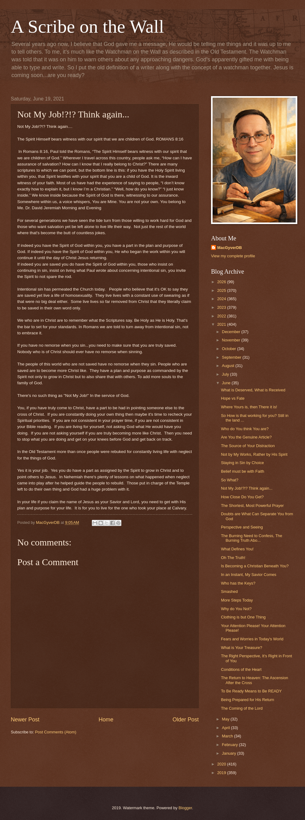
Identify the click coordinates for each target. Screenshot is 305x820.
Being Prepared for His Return (247, 699)
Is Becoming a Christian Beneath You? (255, 566)
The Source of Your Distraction (248, 445)
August (228, 365)
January (229, 753)
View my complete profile (233, 256)
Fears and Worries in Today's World (252, 639)
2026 (222, 281)
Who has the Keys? (238, 583)
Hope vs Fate (233, 398)
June (227, 383)
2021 (222, 324)
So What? (229, 480)
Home (106, 719)
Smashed (229, 591)
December (231, 331)
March (228, 736)
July (226, 374)
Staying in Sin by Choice (242, 462)
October (229, 348)
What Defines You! (237, 549)
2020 (222, 764)
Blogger (185, 808)
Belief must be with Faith (242, 471)
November (231, 340)
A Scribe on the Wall (87, 26)
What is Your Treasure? (241, 647)
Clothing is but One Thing (243, 617)
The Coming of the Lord (241, 708)
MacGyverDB (229, 247)
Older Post (186, 719)
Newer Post (25, 719)
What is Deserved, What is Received (253, 390)
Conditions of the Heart (241, 669)
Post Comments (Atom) (55, 732)
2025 (222, 290)
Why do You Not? (236, 608)
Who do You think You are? (245, 428)
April (226, 727)
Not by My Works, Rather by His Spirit (254, 454)
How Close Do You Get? (242, 497)
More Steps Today (237, 600)
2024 (222, 298)
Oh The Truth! (233, 557)
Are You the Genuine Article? (246, 437)
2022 (222, 316)
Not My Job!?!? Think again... (246, 488)
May (226, 719)
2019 (222, 772)
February (230, 744)
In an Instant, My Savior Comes (248, 574)
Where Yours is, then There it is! (249, 407)
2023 (222, 307)
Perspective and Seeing (242, 527)
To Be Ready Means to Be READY (251, 691)
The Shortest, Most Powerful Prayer (252, 505)
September (232, 357)
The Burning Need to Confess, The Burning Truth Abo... (251, 538)
